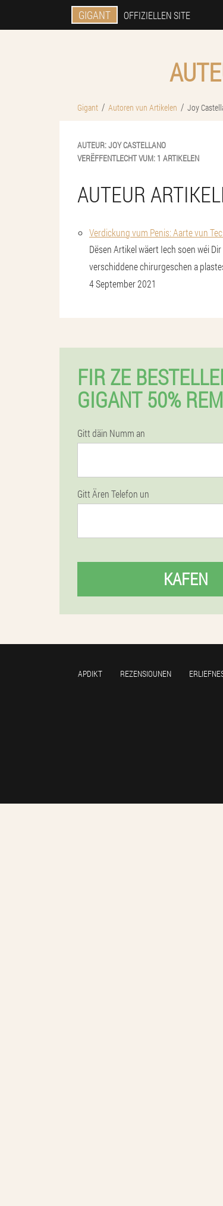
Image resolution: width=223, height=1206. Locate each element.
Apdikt (90, 673)
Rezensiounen (145, 673)
